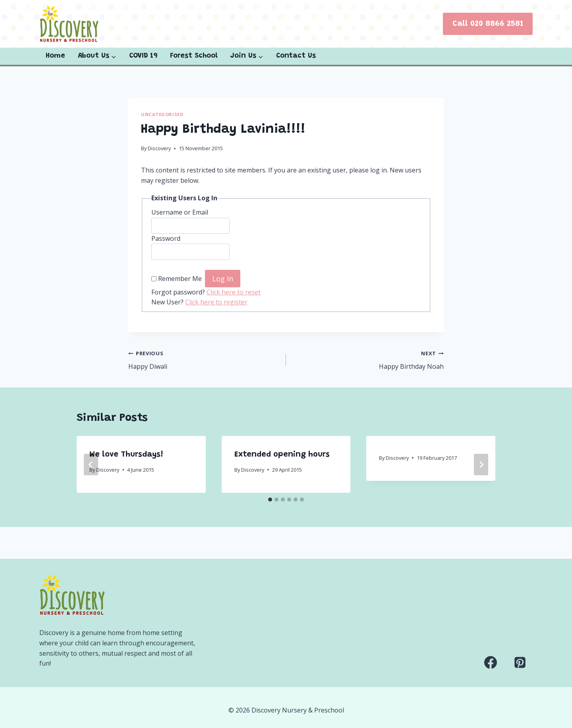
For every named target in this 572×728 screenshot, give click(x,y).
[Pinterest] (520, 662)
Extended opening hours (282, 455)
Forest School (194, 56)
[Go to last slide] (91, 464)
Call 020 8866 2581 (487, 24)
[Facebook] (490, 662)
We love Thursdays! (126, 455)
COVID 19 (143, 56)
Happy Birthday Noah (368, 359)
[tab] (270, 499)
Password (165, 238)
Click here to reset (234, 292)
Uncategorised (162, 114)
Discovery (159, 148)
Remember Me (180, 279)
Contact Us (296, 56)
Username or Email (179, 212)
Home (55, 56)
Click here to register (216, 302)
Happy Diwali (204, 359)
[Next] (481, 464)
